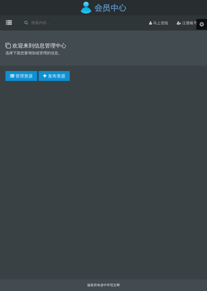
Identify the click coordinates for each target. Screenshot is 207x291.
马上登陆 (158, 23)
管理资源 (21, 76)
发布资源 (54, 76)
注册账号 (187, 23)
